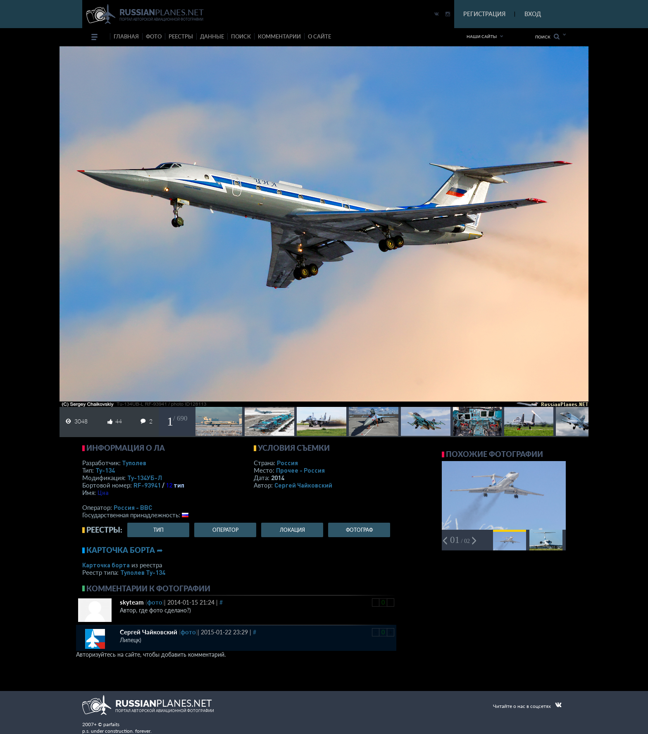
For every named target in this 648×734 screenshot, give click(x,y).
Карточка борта (106, 565)
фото (154, 36)
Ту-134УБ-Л (144, 477)
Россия (287, 462)
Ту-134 (105, 470)
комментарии (279, 36)
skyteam (132, 602)
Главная (126, 36)
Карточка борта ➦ (124, 550)
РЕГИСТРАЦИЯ (484, 13)
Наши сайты (482, 36)
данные (212, 36)
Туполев (134, 462)
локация (292, 530)
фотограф (359, 530)
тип (179, 485)
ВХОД (532, 13)
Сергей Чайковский (303, 485)
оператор (225, 530)
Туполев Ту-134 (142, 572)
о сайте (319, 36)
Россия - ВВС (133, 507)
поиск (241, 36)
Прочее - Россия (300, 470)
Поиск (547, 36)
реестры (181, 36)
